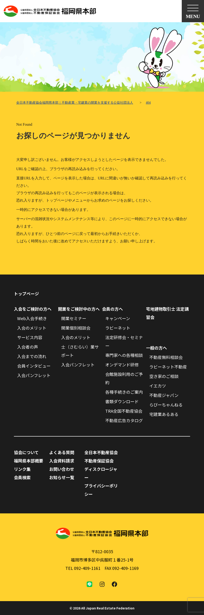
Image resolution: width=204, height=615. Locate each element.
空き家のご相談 (163, 376)
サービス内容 (29, 337)
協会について (26, 452)
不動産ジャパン (163, 395)
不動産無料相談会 (166, 357)
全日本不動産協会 (101, 452)
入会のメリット (31, 328)
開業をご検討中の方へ (79, 309)
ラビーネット (117, 328)
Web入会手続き (32, 318)
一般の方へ (156, 348)
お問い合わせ (61, 469)
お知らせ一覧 (61, 477)
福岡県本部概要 (28, 461)
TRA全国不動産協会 (123, 411)
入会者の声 (27, 347)
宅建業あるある (163, 414)
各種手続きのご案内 (124, 392)
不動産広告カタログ (124, 420)
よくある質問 (61, 452)
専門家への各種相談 (124, 355)
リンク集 (22, 469)
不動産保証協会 (99, 461)
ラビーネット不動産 (168, 367)
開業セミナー (73, 318)
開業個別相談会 (75, 328)
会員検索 (22, 477)
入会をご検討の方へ (32, 309)
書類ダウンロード (122, 401)
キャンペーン (117, 318)
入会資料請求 (61, 461)
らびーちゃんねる (166, 405)
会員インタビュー (34, 366)
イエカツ (157, 386)
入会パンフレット (34, 375)
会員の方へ (112, 309)
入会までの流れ (31, 356)
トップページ (26, 293)
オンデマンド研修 (122, 365)
